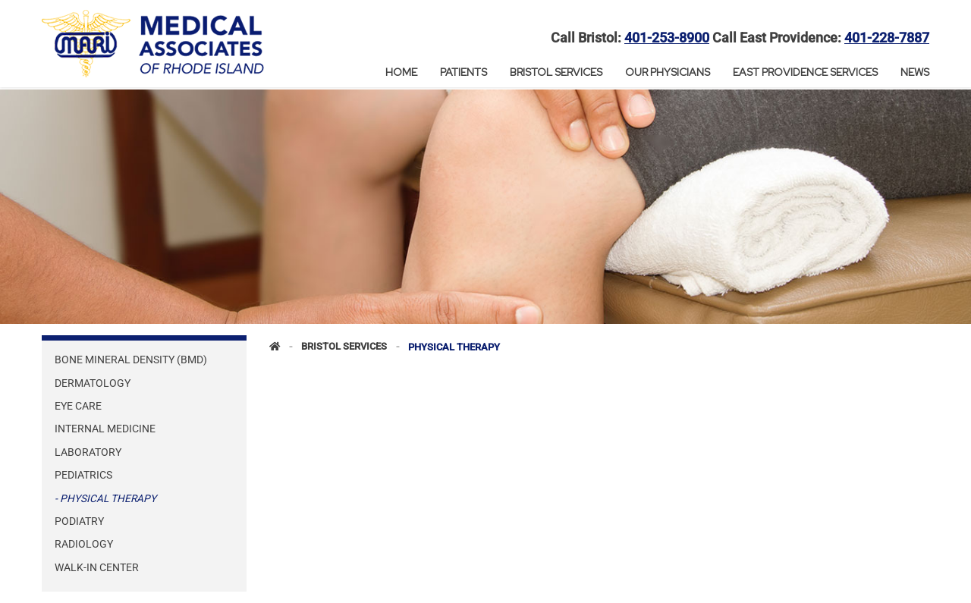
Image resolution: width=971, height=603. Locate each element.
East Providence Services (805, 72)
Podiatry (79, 521)
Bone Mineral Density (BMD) (131, 359)
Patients (463, 72)
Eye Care (78, 406)
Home (401, 72)
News (914, 72)
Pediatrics (83, 475)
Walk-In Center (97, 567)
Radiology (84, 544)
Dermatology (92, 383)
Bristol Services (556, 72)
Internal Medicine (105, 428)
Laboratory (88, 452)
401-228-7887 (886, 38)
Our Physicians (667, 72)
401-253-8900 (666, 38)
